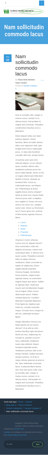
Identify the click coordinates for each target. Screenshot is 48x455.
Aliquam (23, 225)
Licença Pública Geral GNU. (16, 435)
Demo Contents (25, 405)
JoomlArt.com (19, 429)
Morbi (22, 229)
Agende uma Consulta (31, 11)
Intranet (28, 402)
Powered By (8, 425)
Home (20, 402)
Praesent (24, 232)
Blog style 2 (11, 405)
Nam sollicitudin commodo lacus (26, 65)
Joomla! (7, 432)
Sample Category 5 (33, 408)
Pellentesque (26, 235)
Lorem (23, 222)
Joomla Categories (14, 408)
